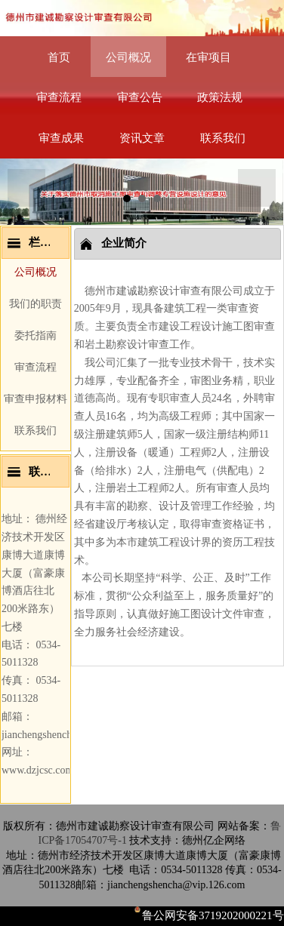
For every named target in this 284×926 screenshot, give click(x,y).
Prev (26, 188)
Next (257, 188)
